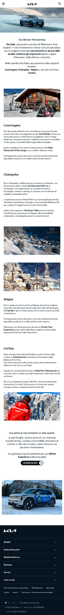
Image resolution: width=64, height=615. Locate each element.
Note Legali (50, 588)
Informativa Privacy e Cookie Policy (16, 588)
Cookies (6, 592)
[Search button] (59, 3)
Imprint (15, 592)
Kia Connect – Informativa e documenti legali (37, 592)
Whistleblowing (37, 588)
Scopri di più (30, 463)
